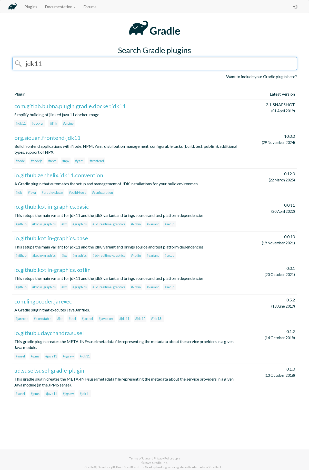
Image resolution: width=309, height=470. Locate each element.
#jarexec (22, 319)
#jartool (87, 319)
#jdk (19, 192)
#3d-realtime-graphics (109, 224)
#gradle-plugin (52, 192)
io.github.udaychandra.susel (49, 332)
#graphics (80, 224)
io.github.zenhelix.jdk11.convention (58, 175)
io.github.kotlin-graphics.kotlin (52, 269)
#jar (60, 319)
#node (20, 161)
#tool (72, 319)
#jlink (53, 123)
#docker (38, 123)
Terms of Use (138, 458)
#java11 (51, 356)
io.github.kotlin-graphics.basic (51, 206)
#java (32, 192)
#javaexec (106, 319)
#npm (52, 161)
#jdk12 (140, 319)
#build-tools (77, 192)
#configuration (102, 192)
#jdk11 (21, 123)
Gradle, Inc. (160, 463)
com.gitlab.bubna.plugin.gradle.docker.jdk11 (70, 106)
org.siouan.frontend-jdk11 (47, 137)
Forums (89, 6)
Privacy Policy (163, 458)
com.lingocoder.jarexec (43, 301)
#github (21, 224)
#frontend (96, 161)
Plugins (30, 6)
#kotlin (136, 224)
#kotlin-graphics (44, 224)
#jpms (35, 356)
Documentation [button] (60, 6)
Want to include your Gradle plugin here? (261, 76)
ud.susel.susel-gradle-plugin (49, 370)
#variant (153, 224)
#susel (20, 356)
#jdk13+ (157, 319)
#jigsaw (68, 356)
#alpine (68, 123)
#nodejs (36, 161)
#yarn (79, 161)
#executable (42, 319)
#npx (65, 161)
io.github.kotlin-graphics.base (51, 238)
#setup (169, 224)
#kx (64, 224)
